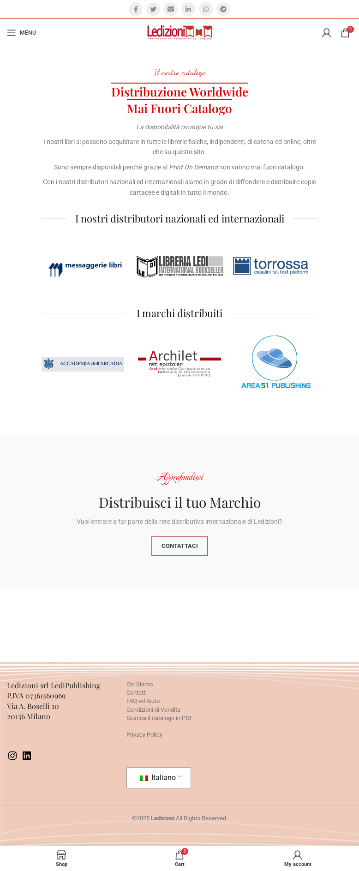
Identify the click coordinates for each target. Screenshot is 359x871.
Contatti (136, 692)
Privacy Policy (144, 734)
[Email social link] (171, 9)
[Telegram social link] (223, 9)
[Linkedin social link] (188, 9)
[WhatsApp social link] (206, 9)
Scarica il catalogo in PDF (159, 718)
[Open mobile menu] (21, 33)
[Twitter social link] (153, 9)
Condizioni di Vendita (153, 709)
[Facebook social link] (136, 9)
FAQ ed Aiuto (143, 700)
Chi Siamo (139, 684)
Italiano (158, 777)
